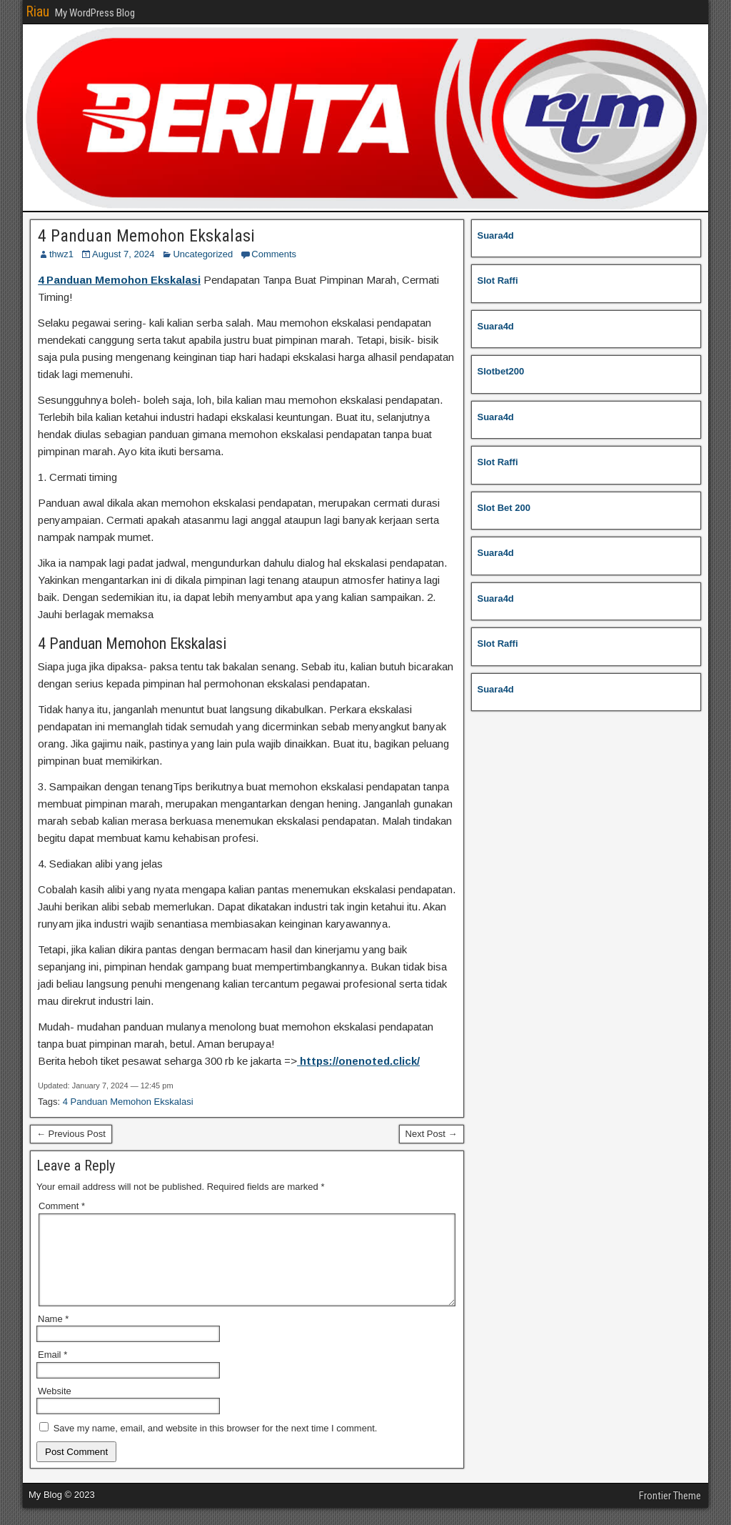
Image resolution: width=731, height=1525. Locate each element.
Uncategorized (203, 254)
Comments (273, 254)
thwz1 (61, 254)
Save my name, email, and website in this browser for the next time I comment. (216, 1445)
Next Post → (431, 1133)
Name (53, 1336)
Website (54, 1408)
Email (52, 1371)
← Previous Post (71, 1133)
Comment (62, 1206)
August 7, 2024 (123, 254)
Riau (37, 11)
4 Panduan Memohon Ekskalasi (146, 236)
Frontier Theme (670, 1512)
